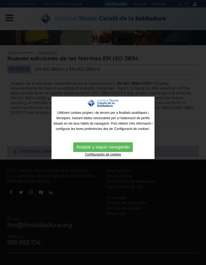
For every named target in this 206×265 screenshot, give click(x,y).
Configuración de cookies (103, 154)
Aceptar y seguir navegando (103, 147)
